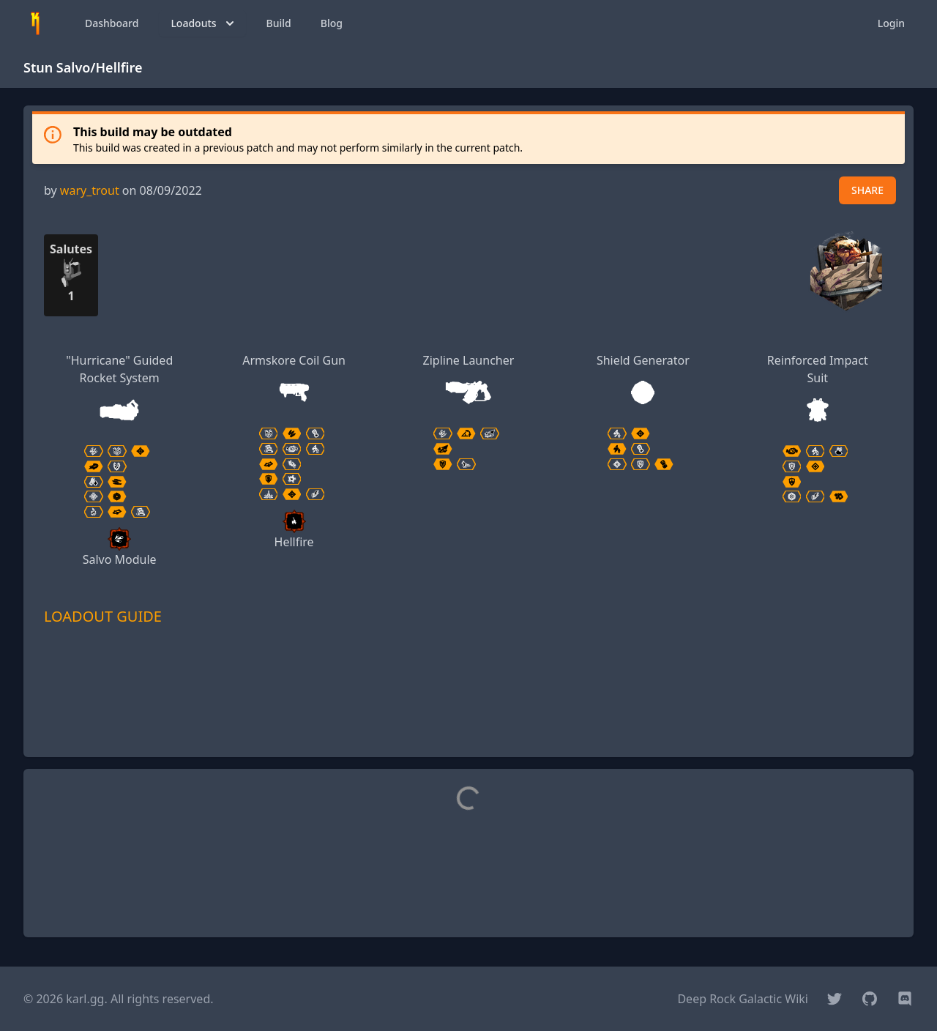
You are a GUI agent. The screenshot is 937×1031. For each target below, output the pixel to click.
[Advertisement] (468, 712)
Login (891, 23)
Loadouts (203, 23)
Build (278, 23)
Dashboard (111, 23)
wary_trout (89, 190)
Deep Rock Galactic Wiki (742, 999)
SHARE (867, 190)
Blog (332, 23)
